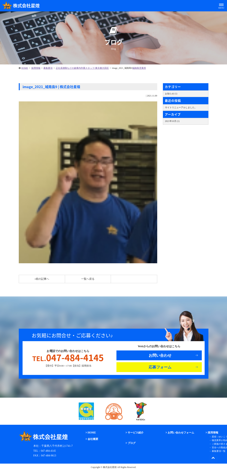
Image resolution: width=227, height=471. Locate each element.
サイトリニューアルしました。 (181, 107)
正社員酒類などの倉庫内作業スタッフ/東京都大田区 (82, 68)
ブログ (132, 443)
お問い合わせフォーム (181, 432)
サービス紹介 (136, 432)
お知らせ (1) (171, 93)
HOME (24, 68)
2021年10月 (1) (172, 121)
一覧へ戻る (87, 278)
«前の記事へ (42, 278)
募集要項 (48, 68)
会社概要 (93, 439)
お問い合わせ (160, 355)
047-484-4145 (68, 357)
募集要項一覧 (218, 451)
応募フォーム (160, 367)
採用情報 (35, 68)
